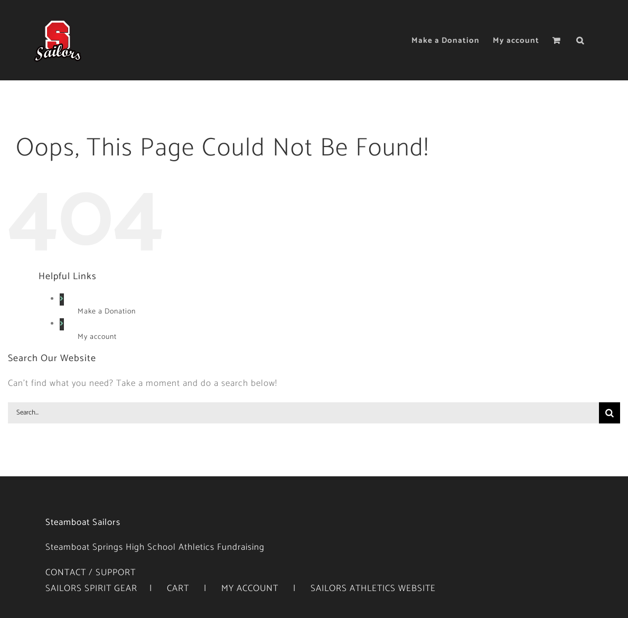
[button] (580, 40)
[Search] (609, 412)
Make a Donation (107, 312)
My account (97, 337)
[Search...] (303, 412)
